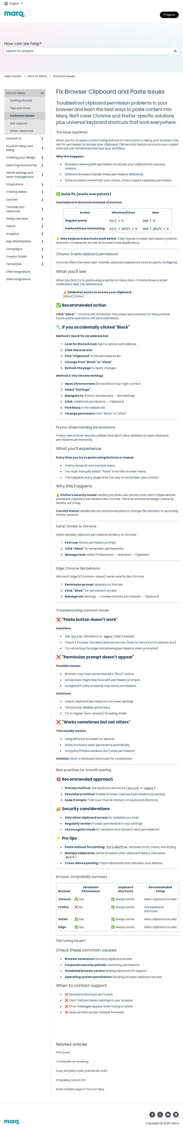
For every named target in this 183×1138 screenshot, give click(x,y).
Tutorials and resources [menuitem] (15, 209)
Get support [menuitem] (18, 123)
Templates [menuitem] (13, 264)
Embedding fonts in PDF (71, 1080)
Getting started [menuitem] (21, 100)
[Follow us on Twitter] (160, 1114)
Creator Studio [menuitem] (16, 256)
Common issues (64, 76)
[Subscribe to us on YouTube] (168, 1114)
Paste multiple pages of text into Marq (80, 1089)
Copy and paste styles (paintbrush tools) (81, 1071)
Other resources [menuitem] (21, 131)
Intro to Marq (37, 76)
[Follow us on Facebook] (152, 1114)
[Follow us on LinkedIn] (176, 1114)
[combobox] (88, 51)
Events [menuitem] (11, 226)
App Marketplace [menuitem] (18, 241)
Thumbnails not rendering (72, 1061)
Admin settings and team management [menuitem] (20, 175)
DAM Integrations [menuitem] (18, 279)
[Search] (175, 51)
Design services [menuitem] (17, 219)
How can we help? (23, 43)
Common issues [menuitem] (22, 116)
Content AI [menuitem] (13, 138)
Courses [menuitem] (12, 199)
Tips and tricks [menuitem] (20, 108)
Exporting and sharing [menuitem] (21, 165)
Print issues (63, 1052)
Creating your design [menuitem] (20, 157)
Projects (169, 15)
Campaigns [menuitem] (14, 249)
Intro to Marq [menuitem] (15, 93)
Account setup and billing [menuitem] (19, 148)
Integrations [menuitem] (14, 184)
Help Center (12, 76)
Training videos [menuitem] (16, 192)
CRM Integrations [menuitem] (18, 272)
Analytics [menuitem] (12, 234)
